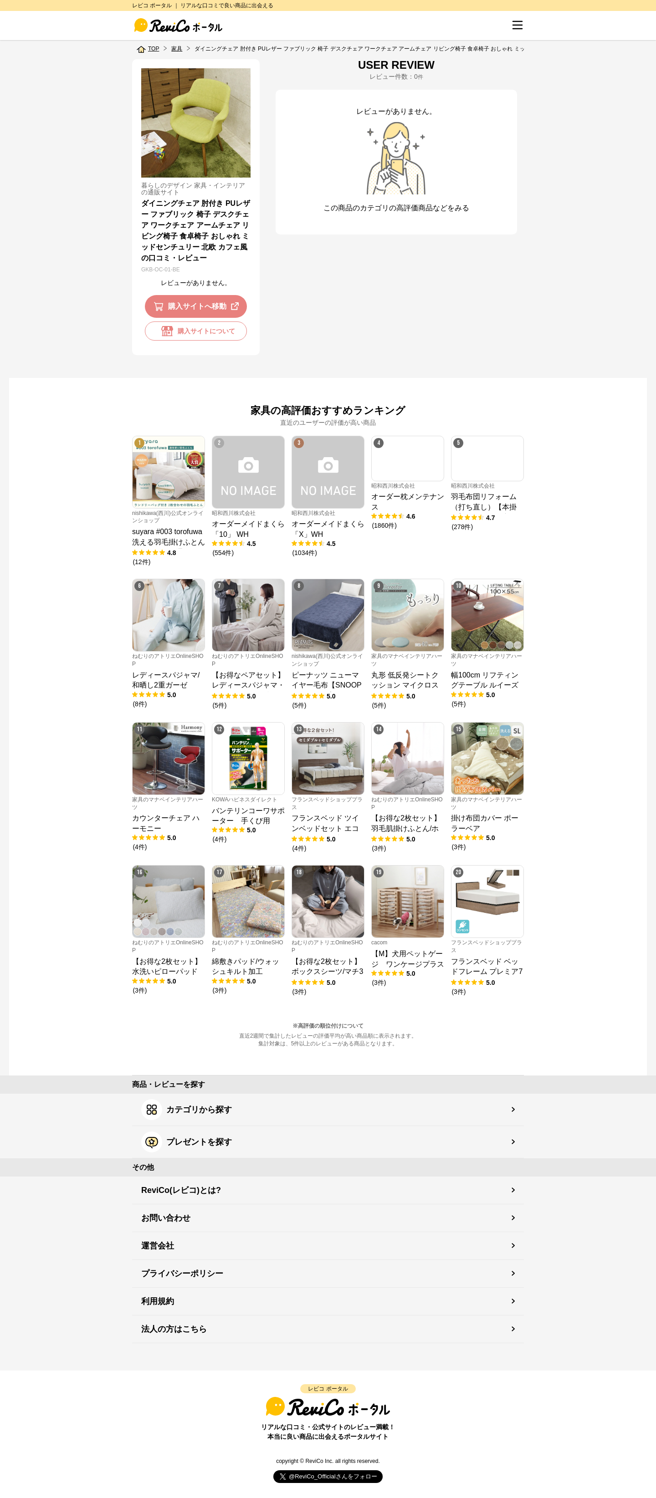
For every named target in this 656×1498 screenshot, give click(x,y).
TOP (153, 49)
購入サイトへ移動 (198, 306)
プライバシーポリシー (182, 1273)
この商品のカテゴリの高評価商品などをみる (396, 208)
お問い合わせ (165, 1218)
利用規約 (157, 1301)
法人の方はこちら (174, 1329)
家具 (176, 49)
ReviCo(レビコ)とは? (181, 1190)
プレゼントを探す (186, 1141)
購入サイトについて (196, 331)
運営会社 (157, 1245)
